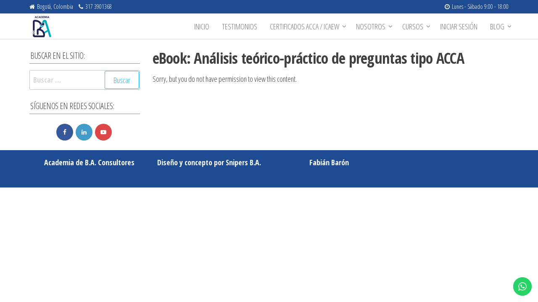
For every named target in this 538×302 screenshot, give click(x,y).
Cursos (412, 26)
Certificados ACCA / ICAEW (304, 26)
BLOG (497, 26)
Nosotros (370, 26)
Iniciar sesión (458, 26)
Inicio (201, 26)
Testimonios (239, 26)
